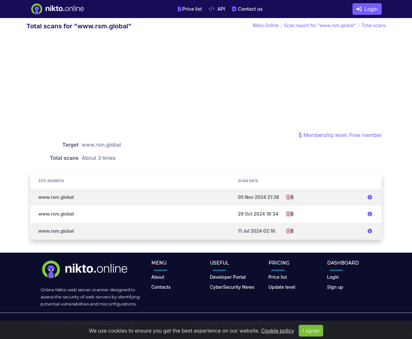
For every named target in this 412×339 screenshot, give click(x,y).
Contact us (247, 9)
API (217, 9)
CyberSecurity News (232, 287)
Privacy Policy (241, 323)
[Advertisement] (206, 82)
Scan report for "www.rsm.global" (320, 25)
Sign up (335, 287)
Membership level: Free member (340, 135)
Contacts (161, 287)
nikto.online (75, 323)
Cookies (269, 323)
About (157, 277)
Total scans (373, 25)
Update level (281, 287)
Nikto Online (266, 25)
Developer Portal (228, 277)
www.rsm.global (56, 197)
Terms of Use (207, 323)
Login (367, 9)
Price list (190, 9)
